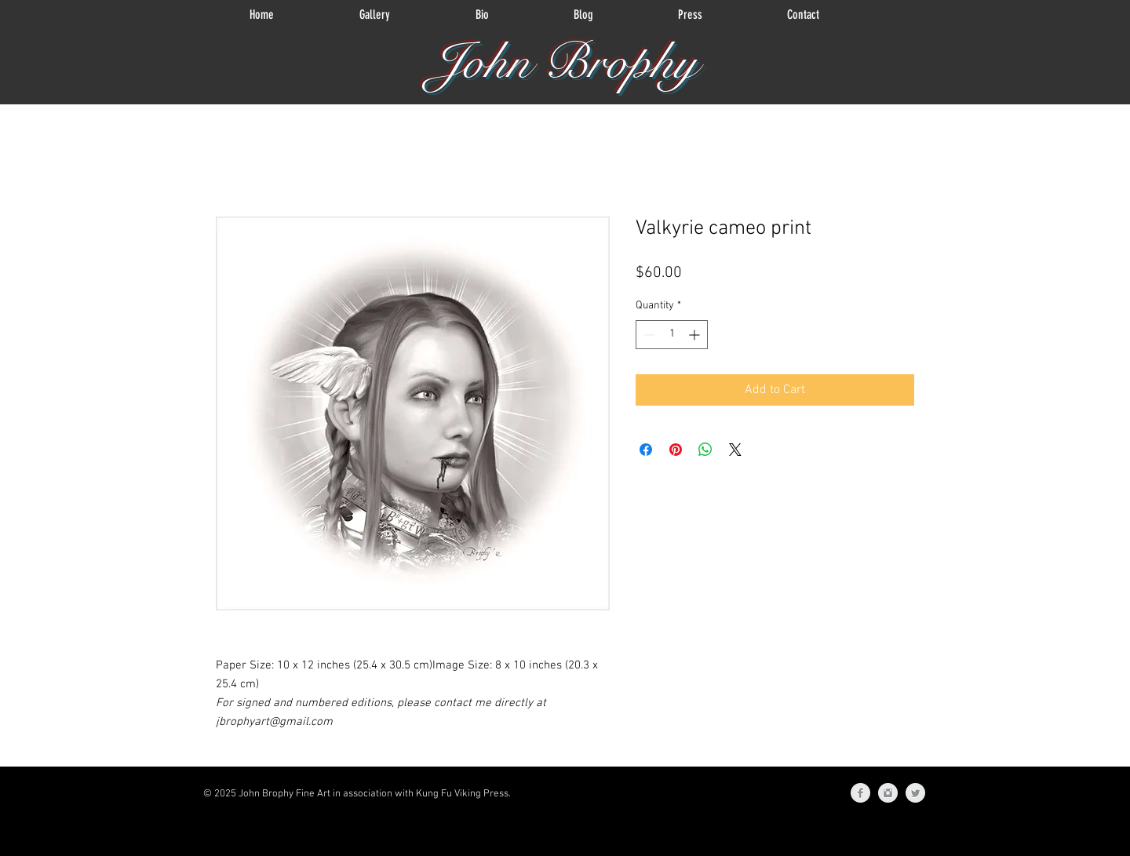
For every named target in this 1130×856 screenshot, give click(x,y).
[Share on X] (735, 449)
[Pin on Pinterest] (675, 449)
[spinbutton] (672, 334)
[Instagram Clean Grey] (888, 793)
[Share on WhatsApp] (705, 449)
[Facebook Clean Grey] (860, 793)
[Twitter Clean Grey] (915, 793)
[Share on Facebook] (645, 449)
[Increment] (695, 334)
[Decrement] (648, 334)
